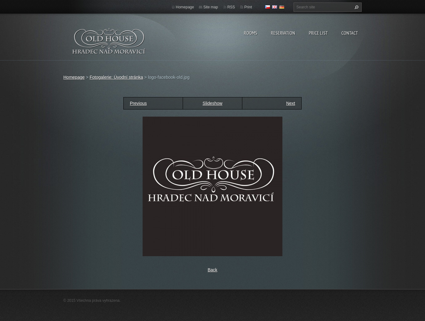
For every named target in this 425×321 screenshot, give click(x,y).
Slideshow (212, 103)
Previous (138, 103)
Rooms (250, 33)
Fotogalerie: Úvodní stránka (116, 77)
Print (248, 7)
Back (212, 269)
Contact (349, 33)
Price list (318, 33)
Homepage (185, 7)
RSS (231, 7)
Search (355, 7)
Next (290, 103)
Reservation (283, 33)
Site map (210, 7)
